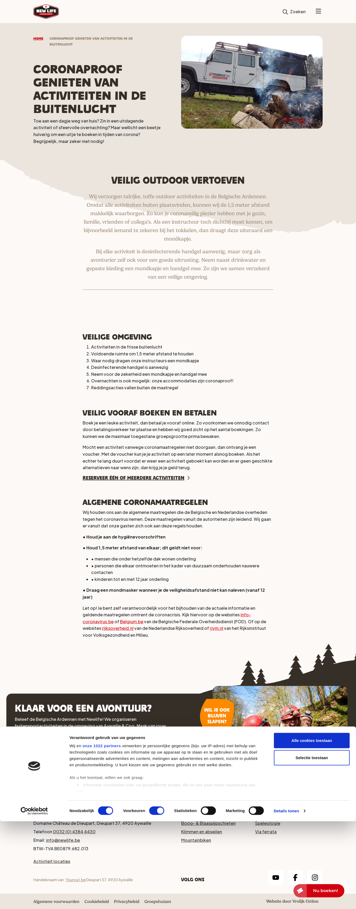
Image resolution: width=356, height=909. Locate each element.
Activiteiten (96, 770)
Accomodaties (40, 770)
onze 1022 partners (101, 833)
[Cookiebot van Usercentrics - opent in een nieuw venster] (34, 899)
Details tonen (286, 898)
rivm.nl (216, 628)
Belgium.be (131, 621)
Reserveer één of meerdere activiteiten (133, 478)
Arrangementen (152, 770)
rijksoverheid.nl (118, 628)
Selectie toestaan (312, 845)
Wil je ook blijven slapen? (217, 715)
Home (38, 38)
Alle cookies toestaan (311, 828)
